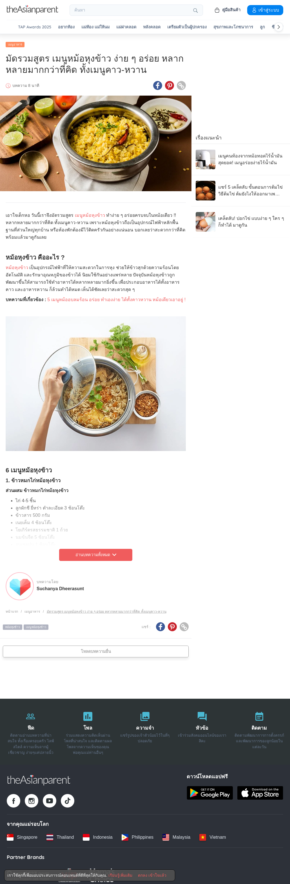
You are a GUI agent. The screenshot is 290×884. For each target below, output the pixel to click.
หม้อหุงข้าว (17, 264)
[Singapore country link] (22, 834)
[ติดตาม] (259, 728)
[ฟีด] (31, 728)
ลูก (262, 27)
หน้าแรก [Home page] (12, 608)
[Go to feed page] (32, 12)
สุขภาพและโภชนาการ (233, 27)
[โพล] (88, 728)
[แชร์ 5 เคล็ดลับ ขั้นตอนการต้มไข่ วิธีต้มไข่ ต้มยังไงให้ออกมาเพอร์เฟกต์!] (241, 187)
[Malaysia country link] (176, 834)
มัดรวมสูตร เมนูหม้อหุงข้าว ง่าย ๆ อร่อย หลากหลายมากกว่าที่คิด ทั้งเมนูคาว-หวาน (106, 608)
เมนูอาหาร (15, 41)
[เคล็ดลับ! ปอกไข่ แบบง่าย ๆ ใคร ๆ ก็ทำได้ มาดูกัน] (241, 219)
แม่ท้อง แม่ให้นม (95, 27)
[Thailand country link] (60, 834)
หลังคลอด (151, 27)
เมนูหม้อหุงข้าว (90, 212)
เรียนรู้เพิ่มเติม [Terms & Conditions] (120, 875)
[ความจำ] (145, 728)
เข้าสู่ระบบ (265, 10)
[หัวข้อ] (202, 728)
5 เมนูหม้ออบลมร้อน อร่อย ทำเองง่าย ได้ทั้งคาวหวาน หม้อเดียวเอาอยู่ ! (116, 296)
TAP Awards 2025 (34, 27)
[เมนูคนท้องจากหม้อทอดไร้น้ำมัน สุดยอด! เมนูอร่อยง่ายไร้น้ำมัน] (241, 156)
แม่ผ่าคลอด (126, 27)
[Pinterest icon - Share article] (169, 82)
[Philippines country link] (137, 834)
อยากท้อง (66, 27)
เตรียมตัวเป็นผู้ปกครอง (187, 27)
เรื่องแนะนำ (209, 134)
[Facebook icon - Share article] (157, 82)
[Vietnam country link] (212, 834)
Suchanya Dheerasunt (60, 585)
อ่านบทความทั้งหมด (95, 551)
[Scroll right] (278, 26)
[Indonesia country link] (97, 834)
